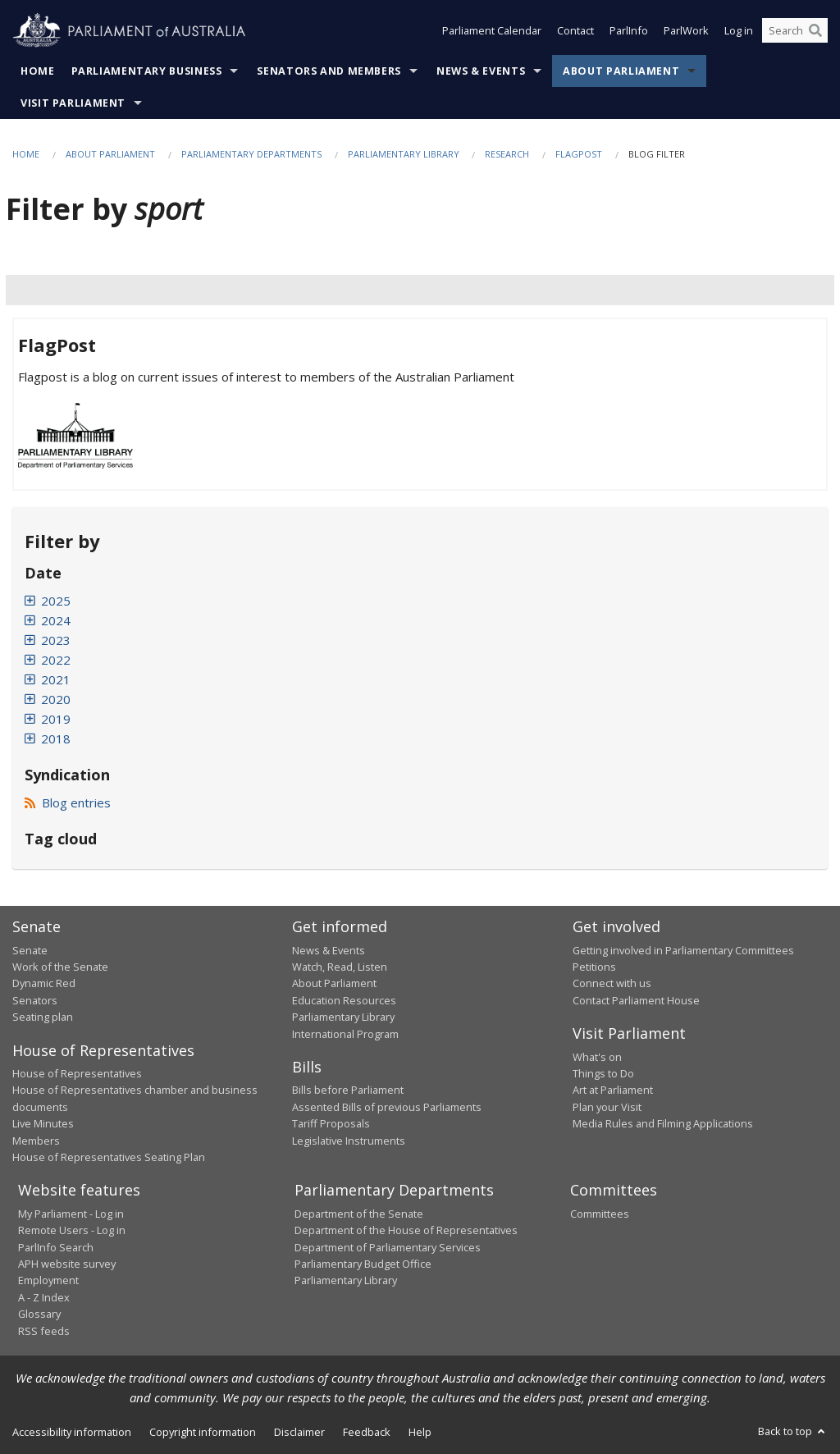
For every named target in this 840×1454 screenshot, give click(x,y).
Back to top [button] (793, 1431)
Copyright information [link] (202, 1431)
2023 (56, 640)
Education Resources (344, 1000)
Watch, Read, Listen (339, 966)
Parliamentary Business (146, 71)
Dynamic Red (43, 983)
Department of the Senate (358, 1213)
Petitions (594, 966)
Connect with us (612, 983)
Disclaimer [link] (299, 1431)
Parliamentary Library (405, 154)
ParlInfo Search (56, 1247)
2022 (56, 660)
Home (38, 71)
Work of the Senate (60, 966)
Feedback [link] (366, 1431)
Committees (599, 1213)
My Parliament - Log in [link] (71, 1213)
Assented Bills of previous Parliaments (387, 1107)
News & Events (480, 71)
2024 (56, 620)
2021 (56, 679)
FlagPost (578, 154)
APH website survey (67, 1263)
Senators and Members (329, 71)
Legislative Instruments (348, 1140)
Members (36, 1140)
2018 (56, 738)
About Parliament (621, 71)
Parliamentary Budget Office (362, 1263)
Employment (48, 1280)
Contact (575, 31)
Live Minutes (43, 1123)
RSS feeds (44, 1331)
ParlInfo (628, 31)
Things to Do (603, 1073)
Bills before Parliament (348, 1089)
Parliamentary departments (251, 154)
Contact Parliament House (636, 1000)
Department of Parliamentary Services (387, 1247)
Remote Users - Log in (72, 1230)
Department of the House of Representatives (406, 1230)
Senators (34, 1000)
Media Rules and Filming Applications (663, 1123)
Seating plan (42, 1016)
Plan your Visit (607, 1107)
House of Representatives (77, 1073)
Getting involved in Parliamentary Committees (683, 950)
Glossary (39, 1313)
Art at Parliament (613, 1089)
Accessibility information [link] (71, 1431)
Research (507, 154)
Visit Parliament (73, 103)
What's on (597, 1056)
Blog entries (68, 802)
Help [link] (420, 1431)
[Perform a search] (815, 31)
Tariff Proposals (331, 1123)
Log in (738, 31)
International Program (345, 1033)
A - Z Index (44, 1297)
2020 (56, 699)
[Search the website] (795, 31)
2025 (56, 600)
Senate (30, 950)
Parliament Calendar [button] (491, 31)
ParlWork (686, 31)
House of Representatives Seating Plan (108, 1157)
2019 (56, 719)
